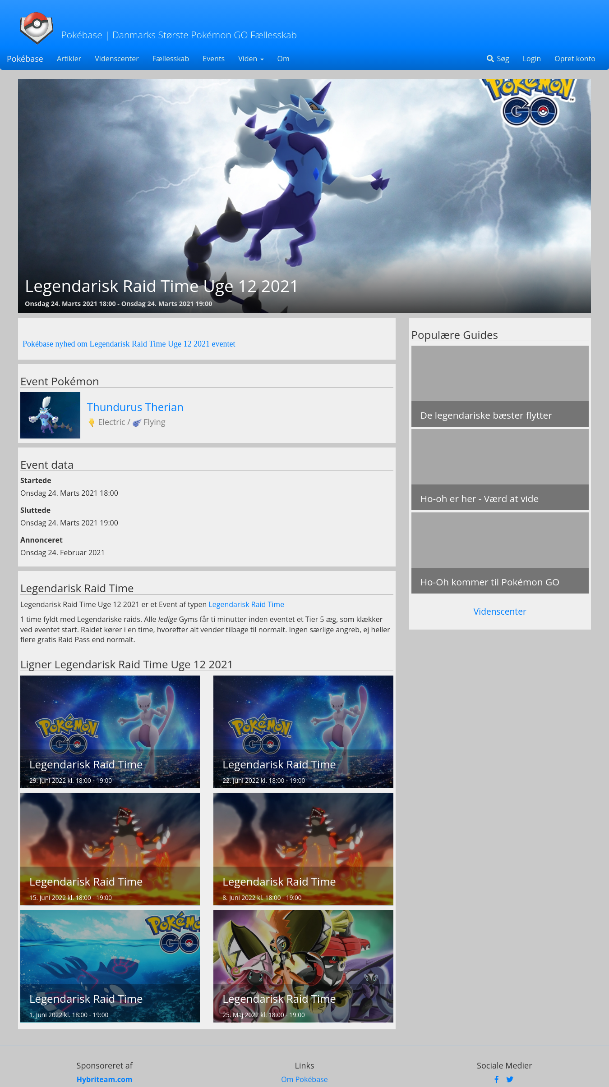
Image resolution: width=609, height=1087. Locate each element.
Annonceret (41, 540)
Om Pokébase (304, 1079)
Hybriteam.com (105, 1079)
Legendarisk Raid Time (246, 604)
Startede (35, 480)
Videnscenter (116, 59)
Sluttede (35, 510)
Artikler (69, 59)
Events (214, 59)
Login (532, 59)
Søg (497, 59)
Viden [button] (250, 59)
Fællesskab (170, 59)
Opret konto (574, 59)
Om (283, 59)
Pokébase (25, 58)
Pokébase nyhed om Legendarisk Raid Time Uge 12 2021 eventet (129, 343)
